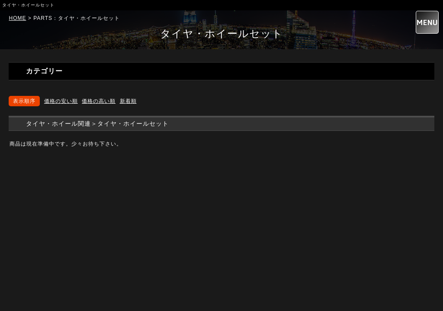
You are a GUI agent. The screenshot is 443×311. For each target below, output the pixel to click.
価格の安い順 (61, 101)
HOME (17, 18)
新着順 (128, 101)
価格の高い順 (99, 101)
